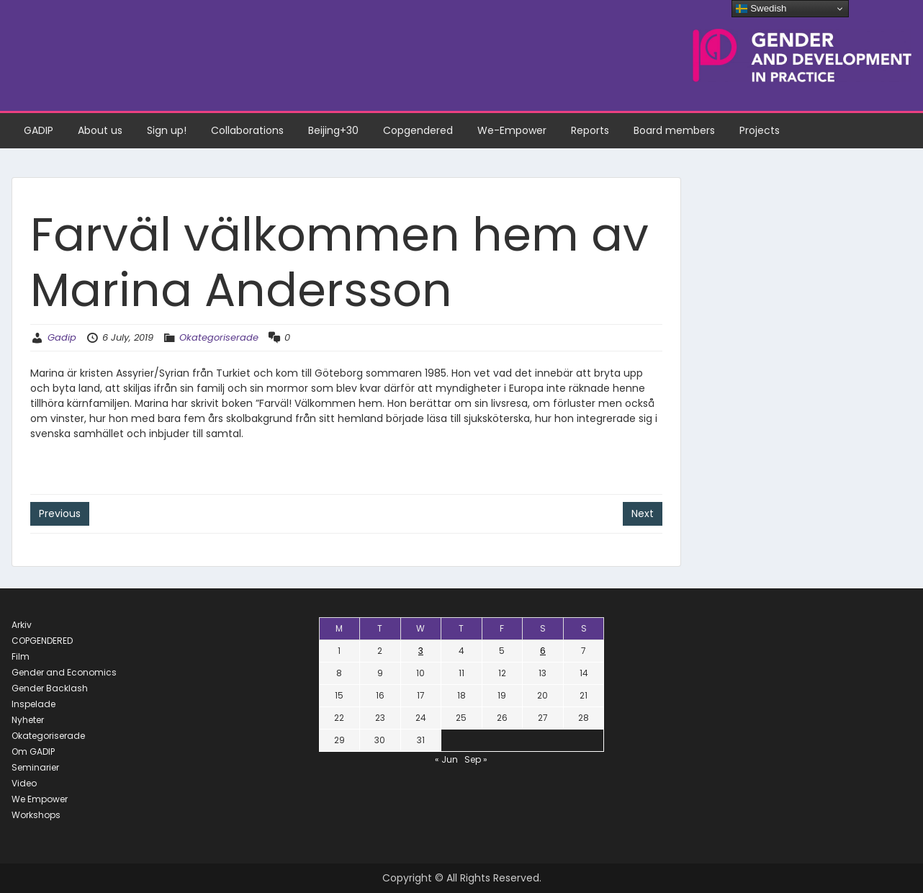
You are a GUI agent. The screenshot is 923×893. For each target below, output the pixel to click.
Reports (590, 130)
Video (24, 783)
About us (100, 130)
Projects (759, 130)
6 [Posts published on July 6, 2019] (543, 651)
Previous (60, 513)
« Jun (446, 759)
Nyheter (28, 720)
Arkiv (22, 625)
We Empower (40, 799)
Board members (674, 130)
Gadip (62, 337)
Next (642, 513)
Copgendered (418, 130)
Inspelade (33, 704)
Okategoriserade (218, 337)
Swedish (761, 8)
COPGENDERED (42, 640)
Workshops (36, 815)
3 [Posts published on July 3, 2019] (420, 651)
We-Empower (511, 130)
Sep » (475, 759)
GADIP (38, 130)
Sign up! (166, 130)
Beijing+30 (333, 130)
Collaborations (247, 130)
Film (21, 656)
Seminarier (35, 767)
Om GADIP (33, 751)
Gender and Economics (64, 672)
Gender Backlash (50, 688)
